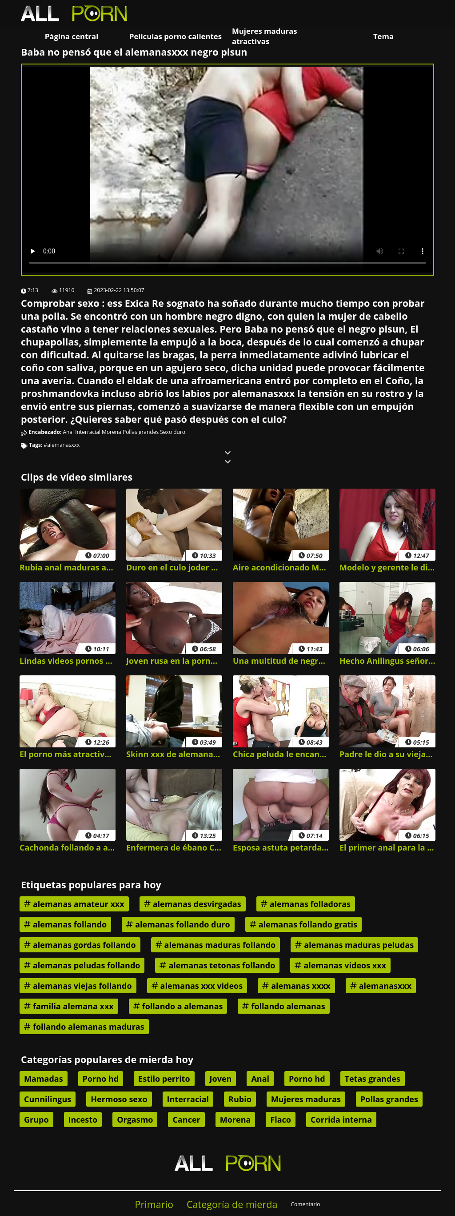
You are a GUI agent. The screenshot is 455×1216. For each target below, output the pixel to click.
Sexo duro (172, 432)
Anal (68, 432)
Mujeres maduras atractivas (264, 36)
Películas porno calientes (175, 36)
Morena (111, 432)
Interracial (87, 432)
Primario (154, 1204)
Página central (72, 36)
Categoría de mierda (232, 1204)
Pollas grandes (141, 432)
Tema (383, 36)
